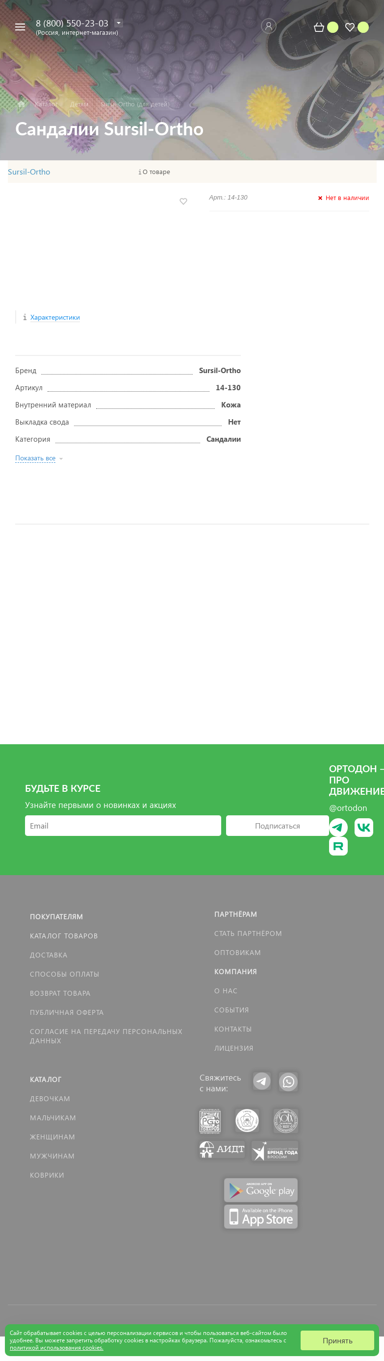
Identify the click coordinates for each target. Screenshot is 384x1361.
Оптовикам (237, 952)
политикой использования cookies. (56, 1347)
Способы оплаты (65, 974)
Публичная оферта (67, 1012)
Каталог (46, 1079)
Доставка (49, 954)
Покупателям (56, 916)
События (231, 1009)
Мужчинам (52, 1155)
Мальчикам (53, 1117)
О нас (226, 990)
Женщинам (53, 1136)
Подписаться (277, 825)
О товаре (156, 172)
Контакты (233, 1028)
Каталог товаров (64, 935)
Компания (235, 971)
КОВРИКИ (47, 1175)
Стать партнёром (248, 933)
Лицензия (234, 1048)
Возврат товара (60, 993)
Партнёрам (235, 914)
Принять (338, 1340)
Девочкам (50, 1098)
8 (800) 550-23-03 (72, 23)
